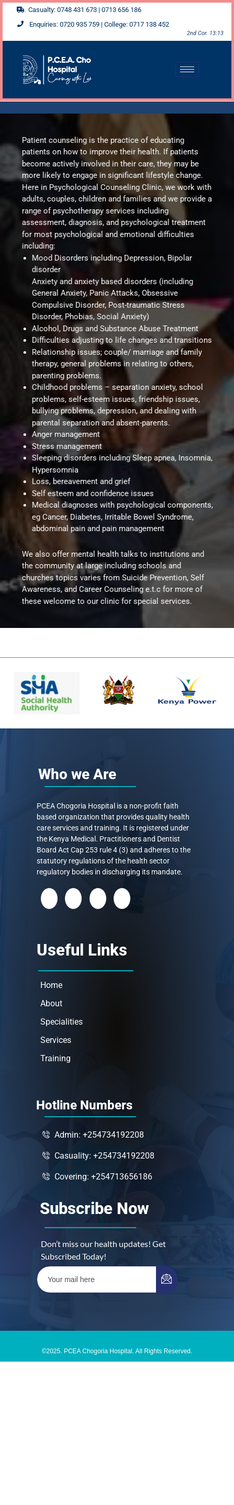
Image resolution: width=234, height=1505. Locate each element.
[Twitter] (73, 898)
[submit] (166, 1280)
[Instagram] (122, 898)
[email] (97, 1279)
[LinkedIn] (98, 898)
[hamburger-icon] (187, 69)
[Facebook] (49, 898)
